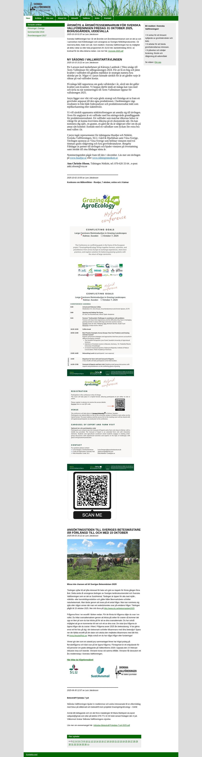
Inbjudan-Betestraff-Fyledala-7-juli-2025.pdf (111, 725)
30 (70, 744)
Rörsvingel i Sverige (36, 28)
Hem (28, 18)
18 (108, 741)
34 (80, 744)
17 (105, 741)
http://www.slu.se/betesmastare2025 (119, 608)
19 (110, 741)
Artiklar (38, 18)
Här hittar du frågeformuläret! (80, 660)
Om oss (49, 18)
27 (132, 741)
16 (102, 741)
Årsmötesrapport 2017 (37, 36)
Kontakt (107, 18)
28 (134, 741)
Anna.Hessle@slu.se (78, 636)
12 (92, 741)
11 (89, 741)
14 (97, 741)
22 (118, 741)
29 (137, 741)
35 (83, 744)
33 (78, 744)
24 (123, 741)
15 (100, 741)
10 (87, 741)
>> (88, 744)
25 (126, 741)
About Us (62, 18)
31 (72, 744)
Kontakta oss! (32, 754)
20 (113, 741)
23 (121, 741)
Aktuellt (74, 18)
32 (75, 744)
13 (95, 741)
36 (85, 744)
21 (116, 741)
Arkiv (97, 18)
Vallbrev (86, 18)
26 (129, 741)
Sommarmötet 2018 (36, 32)
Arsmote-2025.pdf (115, 51)
